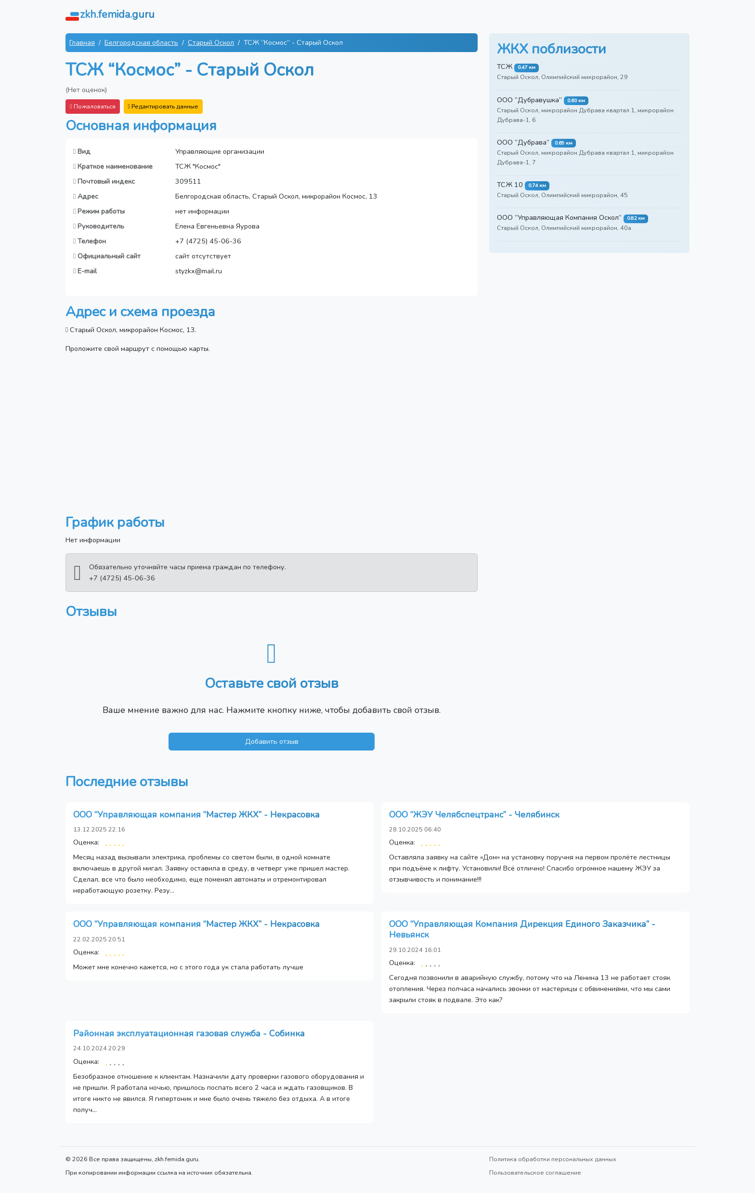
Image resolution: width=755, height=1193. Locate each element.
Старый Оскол (211, 42)
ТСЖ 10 (510, 184)
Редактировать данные (163, 106)
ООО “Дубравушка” (529, 100)
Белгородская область (141, 42)
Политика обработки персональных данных (552, 1159)
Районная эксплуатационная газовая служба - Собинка (189, 1033)
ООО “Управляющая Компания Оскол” (559, 217)
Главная (82, 42)
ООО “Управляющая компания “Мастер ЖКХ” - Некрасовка (196, 814)
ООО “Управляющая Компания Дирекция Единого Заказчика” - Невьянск (522, 929)
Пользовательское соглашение (535, 1172)
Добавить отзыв (272, 741)
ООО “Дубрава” (523, 142)
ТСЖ (504, 66)
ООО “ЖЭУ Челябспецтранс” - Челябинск (474, 814)
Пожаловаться (93, 106)
